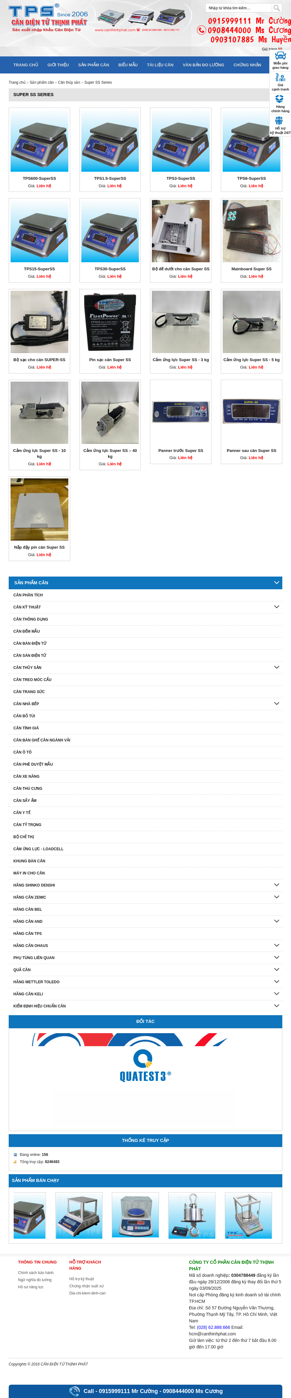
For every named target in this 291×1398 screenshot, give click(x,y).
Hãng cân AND (28, 921)
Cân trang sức (29, 692)
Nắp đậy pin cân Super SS (39, 547)
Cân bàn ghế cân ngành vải (41, 740)
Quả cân (21, 970)
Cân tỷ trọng (27, 825)
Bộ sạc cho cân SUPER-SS (39, 359)
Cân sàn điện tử (29, 655)
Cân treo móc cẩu (32, 680)
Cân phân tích (28, 595)
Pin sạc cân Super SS (110, 359)
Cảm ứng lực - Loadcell (38, 849)
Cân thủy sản (69, 82)
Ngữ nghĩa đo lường (35, 1280)
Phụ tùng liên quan (33, 958)
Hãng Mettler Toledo (36, 982)
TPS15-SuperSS (39, 269)
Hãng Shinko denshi (34, 885)
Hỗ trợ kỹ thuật (81, 1279)
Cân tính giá (26, 728)
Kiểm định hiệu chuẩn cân (39, 1006)
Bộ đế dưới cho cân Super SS (180, 269)
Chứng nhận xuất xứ (86, 1286)
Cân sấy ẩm (24, 801)
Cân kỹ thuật (27, 607)
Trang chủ (25, 65)
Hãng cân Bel (27, 909)
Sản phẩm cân (93, 65)
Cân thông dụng (30, 619)
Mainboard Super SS (252, 269)
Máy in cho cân (29, 873)
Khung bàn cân (29, 861)
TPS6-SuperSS (251, 178)
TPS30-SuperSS (110, 269)
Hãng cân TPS (27, 933)
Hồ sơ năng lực (30, 1287)
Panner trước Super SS (180, 450)
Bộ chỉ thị (23, 837)
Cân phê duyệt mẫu (33, 764)
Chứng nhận (247, 65)
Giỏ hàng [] (272, 49)
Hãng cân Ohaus (30, 946)
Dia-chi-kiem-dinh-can (87, 1293)
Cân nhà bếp (26, 704)
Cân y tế (21, 813)
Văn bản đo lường (204, 65)
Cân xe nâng (26, 776)
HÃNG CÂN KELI (28, 994)
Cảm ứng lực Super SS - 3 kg (181, 359)
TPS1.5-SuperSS (110, 178)
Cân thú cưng (27, 788)
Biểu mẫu (128, 65)
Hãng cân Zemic (29, 897)
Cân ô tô (22, 752)
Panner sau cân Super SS (251, 450)
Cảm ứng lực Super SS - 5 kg (251, 359)
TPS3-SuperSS (180, 178)
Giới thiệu (58, 65)
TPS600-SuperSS (39, 178)
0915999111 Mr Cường (128, 1391)
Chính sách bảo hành (35, 1273)
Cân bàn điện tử (29, 643)
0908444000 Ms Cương (193, 1391)
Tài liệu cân (160, 65)
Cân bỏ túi (24, 716)
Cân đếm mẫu (26, 631)
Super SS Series (98, 82)
